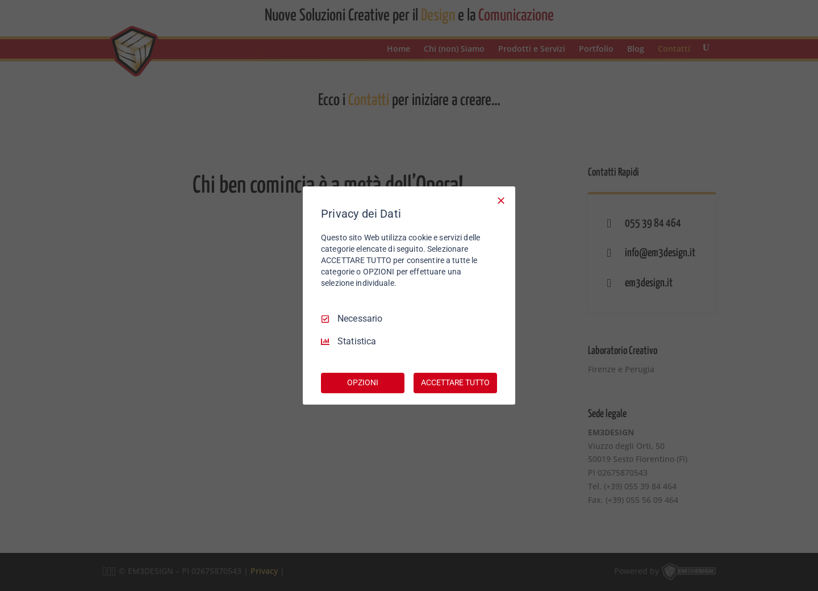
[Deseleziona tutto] (501, 200)
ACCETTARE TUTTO (455, 382)
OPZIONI (362, 382)
